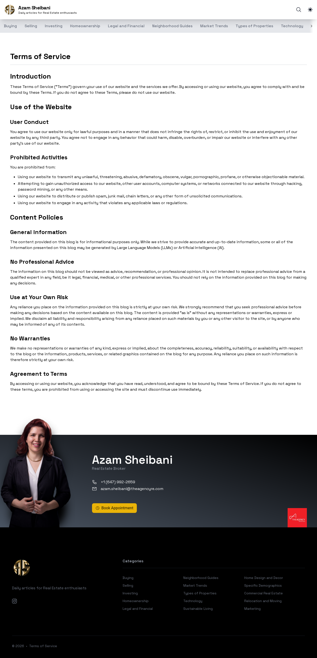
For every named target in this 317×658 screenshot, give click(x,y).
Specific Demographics (263, 585)
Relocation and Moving (263, 601)
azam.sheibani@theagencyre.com (127, 488)
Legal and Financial (126, 25)
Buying (128, 578)
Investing (53, 25)
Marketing (252, 608)
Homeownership (85, 25)
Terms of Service (43, 646)
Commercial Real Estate (263, 593)
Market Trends (214, 25)
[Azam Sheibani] (40, 9)
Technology (292, 25)
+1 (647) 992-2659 (113, 481)
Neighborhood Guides (172, 25)
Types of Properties (254, 25)
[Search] (299, 10)
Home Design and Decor (263, 578)
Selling (31, 25)
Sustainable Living (198, 608)
